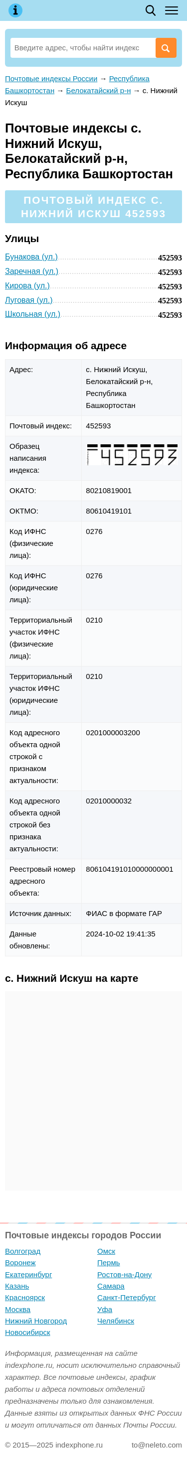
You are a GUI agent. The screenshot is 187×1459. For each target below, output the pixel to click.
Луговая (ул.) (28, 300)
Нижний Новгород (36, 1321)
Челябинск (115, 1321)
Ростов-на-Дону (124, 1274)
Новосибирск (27, 1332)
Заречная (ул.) (31, 271)
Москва (17, 1309)
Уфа (104, 1309)
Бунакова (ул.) (31, 257)
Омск (106, 1251)
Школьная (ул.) (32, 314)
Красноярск (25, 1297)
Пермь (108, 1262)
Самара (111, 1286)
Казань (17, 1286)
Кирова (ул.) (27, 285)
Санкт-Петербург (126, 1297)
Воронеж (20, 1262)
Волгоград (22, 1251)
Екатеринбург (28, 1274)
